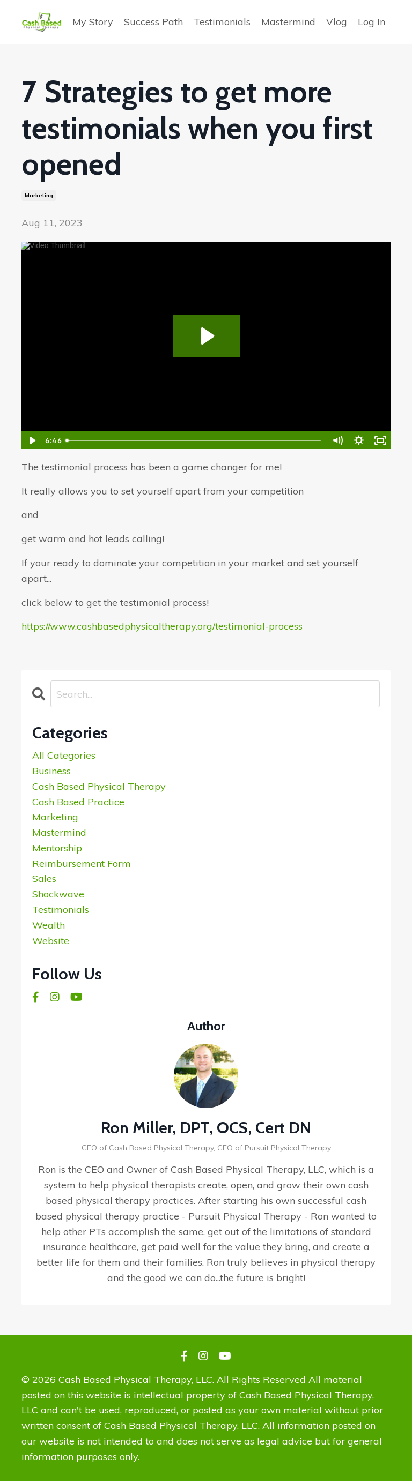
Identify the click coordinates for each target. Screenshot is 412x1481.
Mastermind (288, 22)
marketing (39, 195)
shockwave (58, 894)
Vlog (336, 22)
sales (44, 878)
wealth (48, 925)
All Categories (63, 755)
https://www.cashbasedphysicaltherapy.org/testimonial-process (162, 626)
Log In (371, 22)
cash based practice (78, 802)
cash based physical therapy (99, 786)
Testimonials (222, 22)
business (51, 771)
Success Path (153, 22)
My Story (92, 22)
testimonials (60, 909)
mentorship (57, 848)
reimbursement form (81, 863)
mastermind (59, 832)
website (50, 940)
